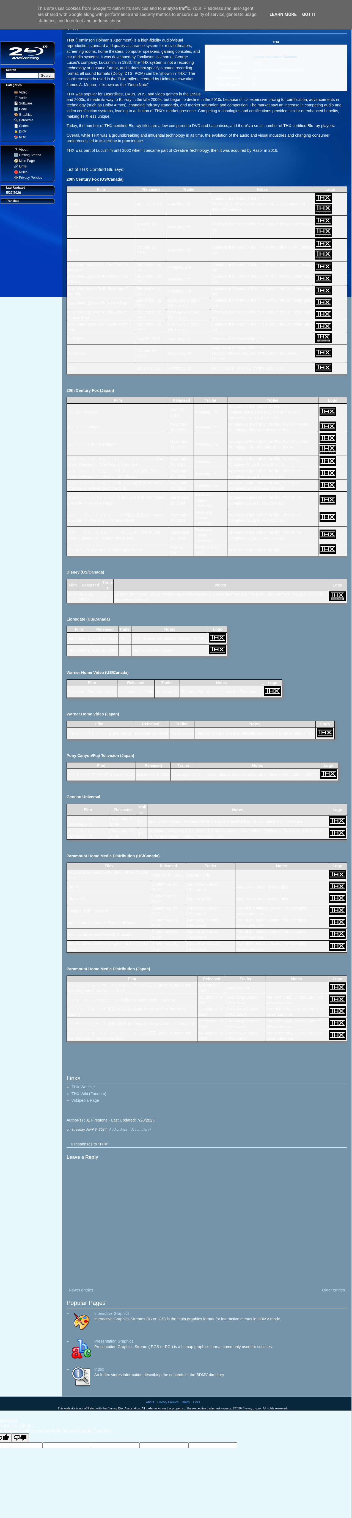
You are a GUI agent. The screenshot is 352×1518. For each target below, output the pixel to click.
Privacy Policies (167, 1402)
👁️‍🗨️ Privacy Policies (27, 178)
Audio (113, 1129)
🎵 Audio (19, 98)
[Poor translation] (20, 1437)
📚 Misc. (19, 137)
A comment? (141, 1129)
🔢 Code (19, 109)
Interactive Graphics (112, 1313)
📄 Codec (20, 126)
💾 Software (22, 103)
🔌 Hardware (22, 120)
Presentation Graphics (113, 1341)
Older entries (333, 1290)
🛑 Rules (20, 172)
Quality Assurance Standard (275, 57)
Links (196, 1402)
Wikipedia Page (85, 1100)
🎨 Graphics (22, 115)
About (149, 1402)
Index (99, 1369)
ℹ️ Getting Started (26, 155)
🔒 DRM (19, 131)
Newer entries (81, 1290)
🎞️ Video (19, 92)
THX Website (83, 1087)
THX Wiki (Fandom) (89, 1094)
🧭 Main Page (23, 161)
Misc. (124, 1129)
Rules (185, 1402)
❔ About (20, 149)
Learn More (283, 14)
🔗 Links (19, 166)
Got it (308, 14)
